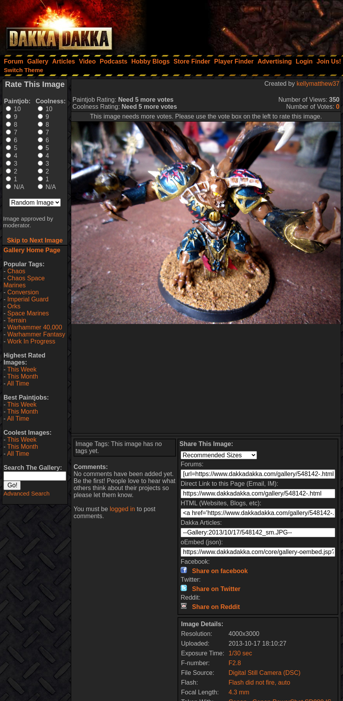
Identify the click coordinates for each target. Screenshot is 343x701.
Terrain (16, 320)
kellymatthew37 (318, 83)
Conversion (23, 292)
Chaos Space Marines (24, 282)
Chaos (16, 271)
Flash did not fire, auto (259, 682)
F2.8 (235, 663)
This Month (22, 376)
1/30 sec (240, 653)
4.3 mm (239, 692)
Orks (14, 306)
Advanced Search (26, 493)
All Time (18, 383)
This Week (21, 369)
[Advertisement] (238, 25)
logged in (122, 509)
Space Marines (28, 313)
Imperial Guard (28, 299)
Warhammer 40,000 (34, 327)
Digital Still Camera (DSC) (265, 672)
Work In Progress (31, 341)
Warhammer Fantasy (36, 334)
